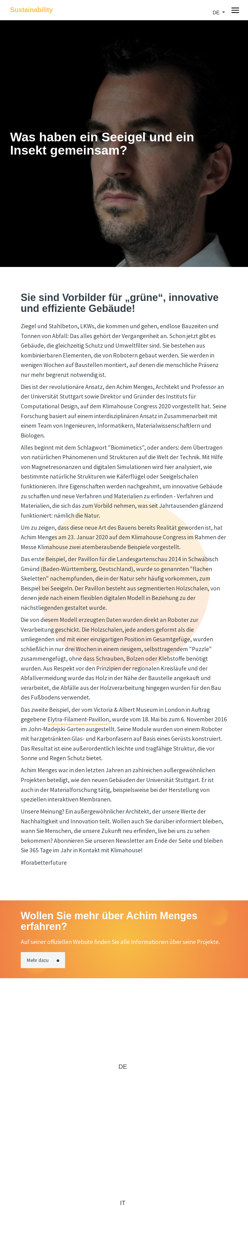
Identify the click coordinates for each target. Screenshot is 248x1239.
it (123, 1202)
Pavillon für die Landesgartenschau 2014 (129, 559)
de (217, 12)
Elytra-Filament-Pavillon (78, 719)
